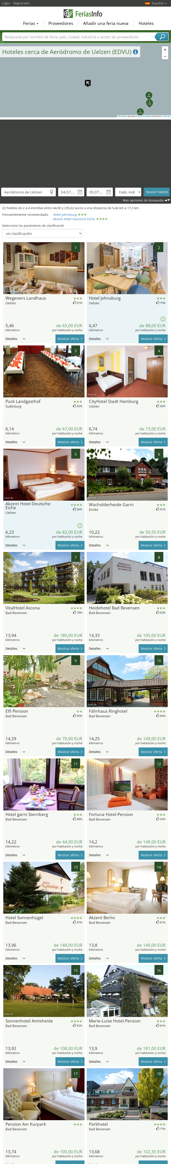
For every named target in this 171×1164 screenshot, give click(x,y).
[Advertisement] (85, 150)
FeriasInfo (86, 13)
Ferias (30, 23)
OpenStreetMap (144, 116)
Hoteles (146, 23)
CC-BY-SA (166, 116)
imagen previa (5, 268)
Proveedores (60, 23)
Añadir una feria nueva (106, 23)
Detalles (15, 339)
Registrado (21, 3)
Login (6, 3)
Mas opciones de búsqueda (143, 200)
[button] (85, 80)
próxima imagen (82, 268)
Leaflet (122, 116)
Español (159, 3)
